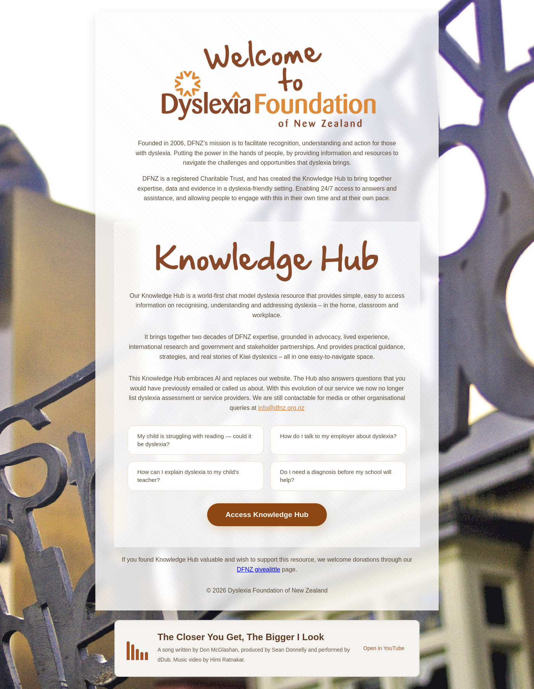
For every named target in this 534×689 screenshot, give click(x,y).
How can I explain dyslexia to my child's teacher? (188, 476)
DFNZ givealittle (258, 569)
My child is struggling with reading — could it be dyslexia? (194, 440)
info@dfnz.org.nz (281, 408)
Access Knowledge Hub (267, 515)
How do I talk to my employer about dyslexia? (338, 436)
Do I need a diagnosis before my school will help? (335, 476)
